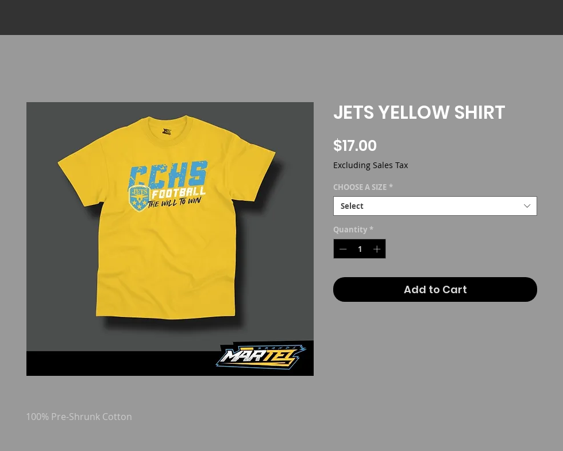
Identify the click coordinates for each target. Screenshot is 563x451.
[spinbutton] (360, 249)
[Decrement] (342, 249)
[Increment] (378, 249)
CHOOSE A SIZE (363, 187)
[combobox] (435, 206)
